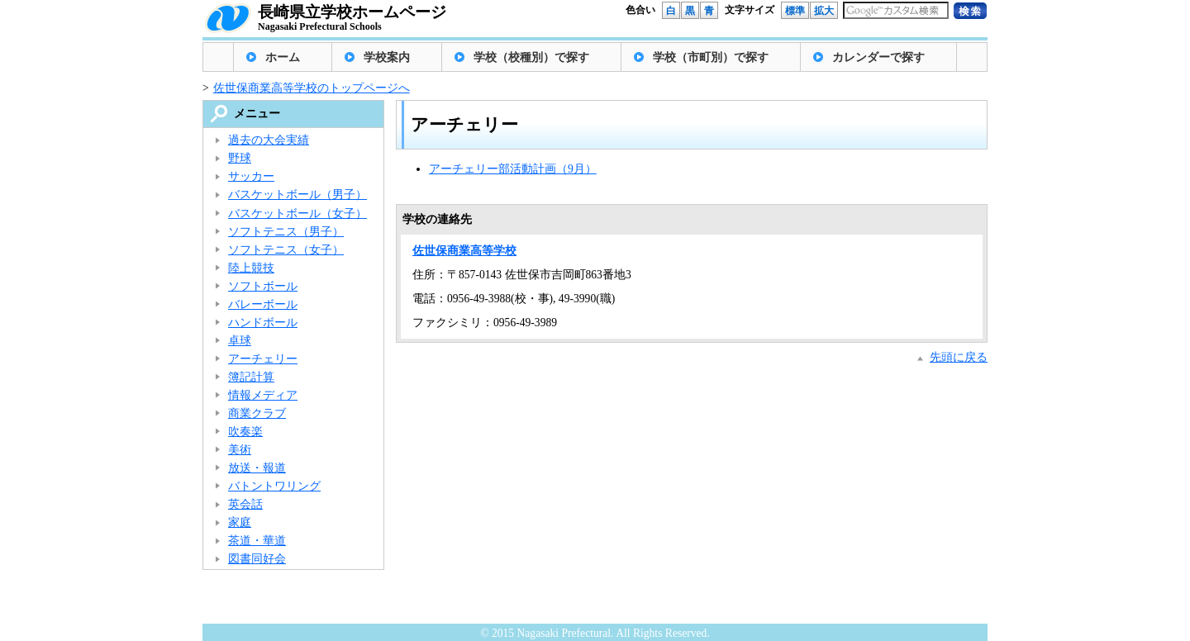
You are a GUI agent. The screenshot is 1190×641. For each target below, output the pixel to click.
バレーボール (263, 304)
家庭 (239, 522)
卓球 (239, 341)
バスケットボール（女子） (297, 213)
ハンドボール (263, 322)
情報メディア (263, 395)
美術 (239, 450)
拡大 (824, 11)
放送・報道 (257, 468)
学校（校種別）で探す (531, 57)
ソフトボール (263, 286)
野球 (239, 158)
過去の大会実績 (268, 140)
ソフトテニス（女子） (286, 250)
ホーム (282, 57)
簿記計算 (251, 377)
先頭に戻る (959, 357)
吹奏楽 (245, 431)
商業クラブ (257, 413)
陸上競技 (251, 268)
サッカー (251, 176)
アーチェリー (263, 359)
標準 (795, 11)
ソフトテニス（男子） (286, 232)
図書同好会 (257, 559)
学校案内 (387, 57)
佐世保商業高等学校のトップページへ (311, 88)
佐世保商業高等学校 (464, 251)
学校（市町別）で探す (711, 57)
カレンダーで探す (878, 57)
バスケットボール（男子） (297, 194)
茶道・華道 (257, 540)
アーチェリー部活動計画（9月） (513, 169)
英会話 (245, 504)
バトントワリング (274, 486)
